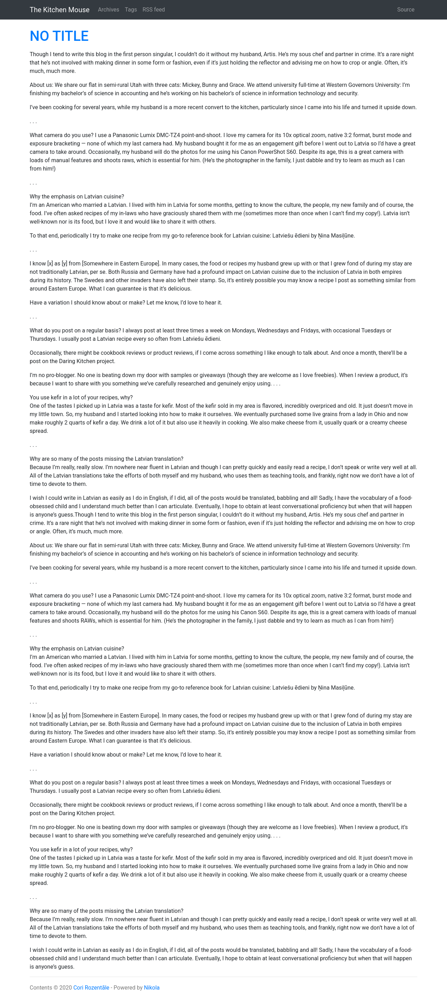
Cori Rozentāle (91, 987)
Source (406, 9)
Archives (108, 9)
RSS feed (153, 9)
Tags (131, 9)
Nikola (152, 987)
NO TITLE (59, 36)
